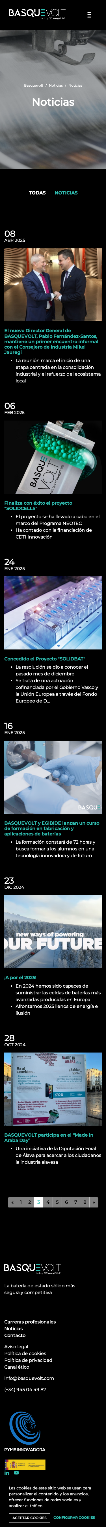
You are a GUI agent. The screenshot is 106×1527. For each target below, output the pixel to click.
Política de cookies (25, 1353)
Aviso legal (16, 1346)
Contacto (14, 1335)
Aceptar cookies (29, 1518)
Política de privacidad (28, 1360)
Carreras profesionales (30, 1322)
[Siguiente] (93, 1202)
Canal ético (16, 1367)
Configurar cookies (74, 1517)
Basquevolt (33, 85)
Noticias (56, 85)
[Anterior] (12, 1202)
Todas (37, 193)
